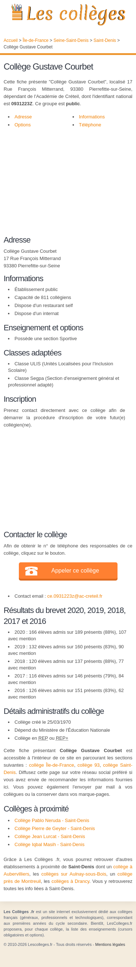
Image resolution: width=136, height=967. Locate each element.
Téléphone (90, 124)
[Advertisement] (64, 185)
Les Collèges (68, 14)
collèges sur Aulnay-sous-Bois (73, 874)
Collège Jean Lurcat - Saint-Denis (50, 836)
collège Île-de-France (51, 765)
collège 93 (88, 765)
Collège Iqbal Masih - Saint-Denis (50, 844)
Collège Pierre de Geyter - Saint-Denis (55, 828)
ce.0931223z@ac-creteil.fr (74, 596)
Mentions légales (110, 944)
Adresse (23, 116)
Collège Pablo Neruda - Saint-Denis (52, 820)
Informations (92, 116)
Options (23, 124)
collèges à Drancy (70, 881)
